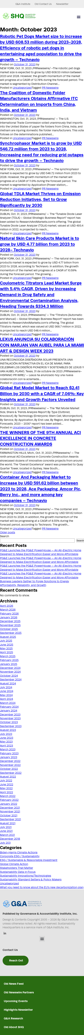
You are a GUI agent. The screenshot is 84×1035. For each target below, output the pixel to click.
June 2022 (6, 784)
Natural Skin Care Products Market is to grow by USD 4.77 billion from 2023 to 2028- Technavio (39, 244)
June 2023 (6, 737)
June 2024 (6, 691)
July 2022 (6, 780)
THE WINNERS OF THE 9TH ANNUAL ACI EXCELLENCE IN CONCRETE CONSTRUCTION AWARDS (40, 438)
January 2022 (8, 804)
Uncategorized (22, 87)
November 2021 (10, 811)
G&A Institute (17, 4)
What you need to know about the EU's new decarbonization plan (41, 887)
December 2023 (10, 714)
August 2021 (7, 823)
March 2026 (8, 609)
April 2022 (6, 792)
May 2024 (6, 695)
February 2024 (9, 706)
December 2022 (10, 761)
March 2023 (7, 749)
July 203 (5, 842)
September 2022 (10, 772)
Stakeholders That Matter (16, 868)
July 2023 (6, 734)
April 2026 (6, 605)
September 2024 (10, 679)
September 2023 (10, 726)
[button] (78, 17)
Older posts (7, 532)
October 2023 (9, 722)
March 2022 (7, 796)
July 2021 (6, 827)
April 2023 (6, 745)
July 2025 (6, 640)
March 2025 (7, 656)
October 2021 (8, 815)
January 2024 (8, 710)
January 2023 (8, 757)
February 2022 (9, 800)
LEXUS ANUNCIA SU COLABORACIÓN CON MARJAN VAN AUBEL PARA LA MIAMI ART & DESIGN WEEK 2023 (42, 345)
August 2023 (8, 730)
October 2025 (9, 629)
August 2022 (8, 776)
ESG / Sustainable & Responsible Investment (28, 860)
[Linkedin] (5, 934)
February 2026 (9, 613)
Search (4, 536)
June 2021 (6, 831)
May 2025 (6, 648)
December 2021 (10, 807)
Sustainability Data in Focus (18, 872)
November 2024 (10, 671)
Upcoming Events (16, 1001)
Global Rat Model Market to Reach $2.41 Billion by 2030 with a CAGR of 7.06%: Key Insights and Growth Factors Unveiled (42, 393)
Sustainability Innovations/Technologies (25, 875)
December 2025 (10, 621)
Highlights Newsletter (18, 1009)
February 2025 (9, 660)
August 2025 (8, 636)
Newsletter (62, 4)
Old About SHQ (14, 1027)
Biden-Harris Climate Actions (18, 852)
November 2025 (10, 625)
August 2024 (8, 683)
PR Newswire (50, 87)
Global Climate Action (14, 864)
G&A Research (13, 1018)
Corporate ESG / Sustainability (19, 856)
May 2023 (6, 741)
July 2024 (6, 687)
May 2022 (6, 788)
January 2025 (8, 664)
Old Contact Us (40, 4)
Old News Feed (14, 983)
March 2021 (7, 835)
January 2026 (8, 617)
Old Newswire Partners (19, 992)
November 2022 (10, 765)
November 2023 (10, 718)
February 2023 (9, 753)
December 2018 (10, 838)
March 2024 (7, 703)
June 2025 (6, 644)
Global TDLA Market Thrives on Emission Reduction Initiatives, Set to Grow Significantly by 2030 (40, 199)
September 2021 (10, 819)
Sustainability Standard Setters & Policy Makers (30, 879)
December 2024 (10, 668)
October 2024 (9, 675)
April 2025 (6, 652)
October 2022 (9, 768)
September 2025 (10, 632)
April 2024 (6, 699)
